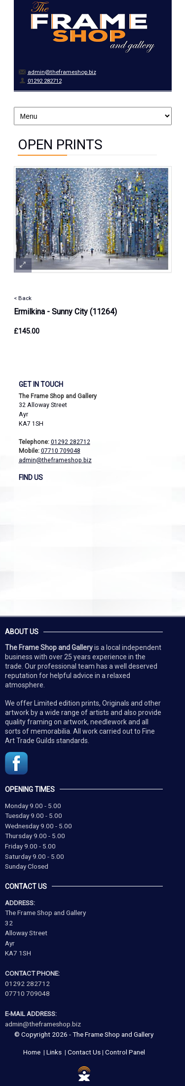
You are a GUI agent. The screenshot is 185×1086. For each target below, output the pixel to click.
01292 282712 (45, 80)
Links (54, 1052)
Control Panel (125, 1052)
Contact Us (84, 1052)
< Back (23, 298)
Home (31, 1052)
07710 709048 (60, 450)
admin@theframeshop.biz (62, 71)
